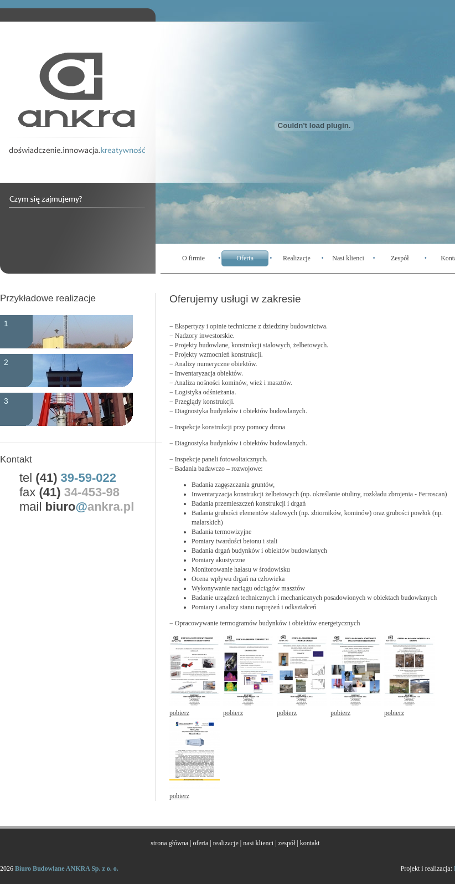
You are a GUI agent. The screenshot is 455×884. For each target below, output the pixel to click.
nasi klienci (258, 843)
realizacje (226, 843)
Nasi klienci (348, 258)
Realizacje (297, 258)
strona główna (169, 843)
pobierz (179, 713)
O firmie (193, 258)
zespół (287, 843)
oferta (200, 843)
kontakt (310, 843)
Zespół (400, 258)
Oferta (245, 258)
